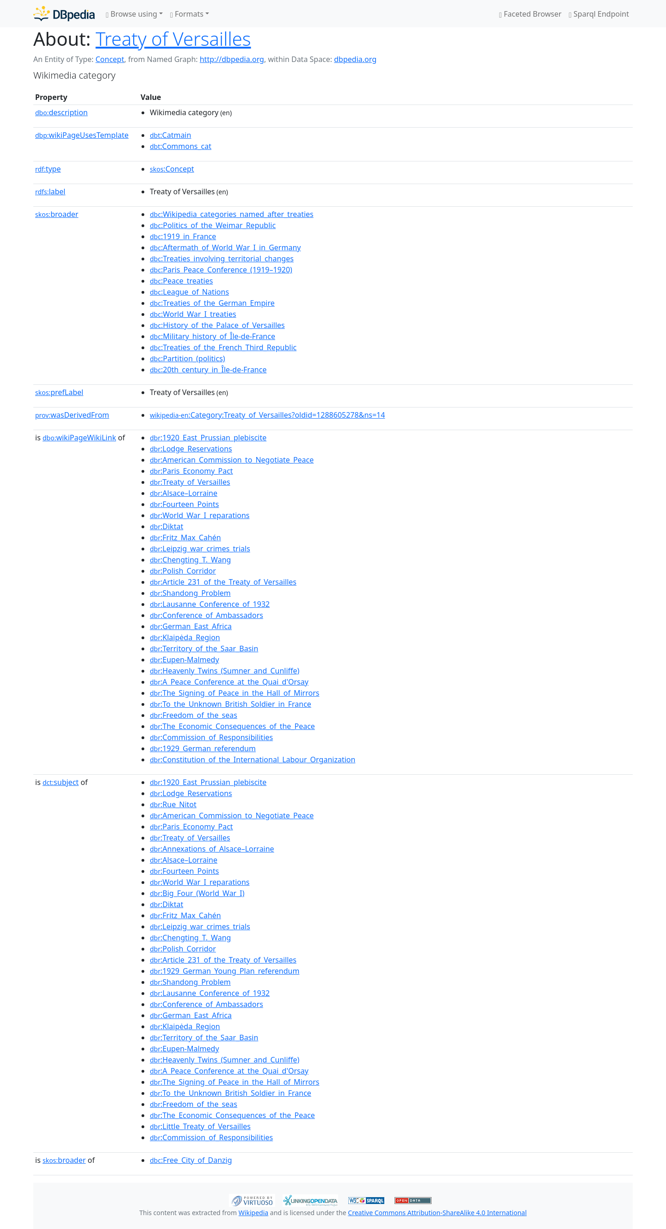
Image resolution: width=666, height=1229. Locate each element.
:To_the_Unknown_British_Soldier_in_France (230, 704)
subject (61, 782)
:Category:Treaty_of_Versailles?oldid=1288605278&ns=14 (267, 415)
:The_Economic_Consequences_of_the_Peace (232, 726)
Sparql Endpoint (599, 14)
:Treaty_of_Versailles (190, 482)
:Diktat (166, 526)
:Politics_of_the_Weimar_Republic (213, 225)
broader (56, 214)
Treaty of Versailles (173, 38)
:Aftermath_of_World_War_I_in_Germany (225, 247)
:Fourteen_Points (184, 504)
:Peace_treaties (181, 281)
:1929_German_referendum (203, 748)
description (61, 112)
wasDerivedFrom (72, 415)
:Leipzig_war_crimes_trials (200, 548)
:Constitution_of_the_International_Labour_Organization (252, 759)
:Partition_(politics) (187, 358)
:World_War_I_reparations (200, 515)
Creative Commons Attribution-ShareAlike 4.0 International (437, 1212)
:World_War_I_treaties (193, 314)
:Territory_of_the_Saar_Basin (204, 648)
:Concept (172, 169)
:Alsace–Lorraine (183, 493)
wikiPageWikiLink (79, 437)
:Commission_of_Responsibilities (211, 737)
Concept (109, 59)
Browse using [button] (131, 14)
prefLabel (59, 392)
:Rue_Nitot (173, 804)
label (50, 191)
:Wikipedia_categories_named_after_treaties (232, 214)
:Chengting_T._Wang (190, 560)
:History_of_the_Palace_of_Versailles (217, 325)
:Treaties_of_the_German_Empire (212, 303)
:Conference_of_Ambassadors (206, 615)
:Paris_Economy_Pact (191, 471)
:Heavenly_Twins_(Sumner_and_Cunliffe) (224, 671)
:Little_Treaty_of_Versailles (200, 1126)
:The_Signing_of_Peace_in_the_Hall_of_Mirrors (234, 693)
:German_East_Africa (191, 626)
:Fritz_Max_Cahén (185, 537)
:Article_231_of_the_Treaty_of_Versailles (223, 582)
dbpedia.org (355, 59)
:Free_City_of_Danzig (191, 1160)
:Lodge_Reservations (191, 449)
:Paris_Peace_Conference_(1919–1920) (221, 270)
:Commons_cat (180, 146)
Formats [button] (187, 14)
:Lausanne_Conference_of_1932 (210, 604)
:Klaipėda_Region (185, 637)
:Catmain (170, 135)
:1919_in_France (183, 236)
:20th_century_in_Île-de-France (208, 369)
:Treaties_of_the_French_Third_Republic (223, 347)
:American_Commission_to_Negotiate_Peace (232, 460)
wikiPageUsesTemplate (82, 135)
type (48, 169)
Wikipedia (253, 1212)
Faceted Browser (530, 14)
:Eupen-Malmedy (184, 660)
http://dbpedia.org (232, 59)
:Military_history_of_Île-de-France (212, 336)
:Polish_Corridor (183, 571)
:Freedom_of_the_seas (193, 715)
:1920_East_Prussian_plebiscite (208, 437)
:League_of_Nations (189, 292)
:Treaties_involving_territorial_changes (222, 258)
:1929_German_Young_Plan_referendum (224, 971)
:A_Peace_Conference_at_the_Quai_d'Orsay (229, 682)
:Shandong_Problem (190, 593)
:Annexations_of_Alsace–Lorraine (212, 849)
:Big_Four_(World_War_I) (197, 893)
